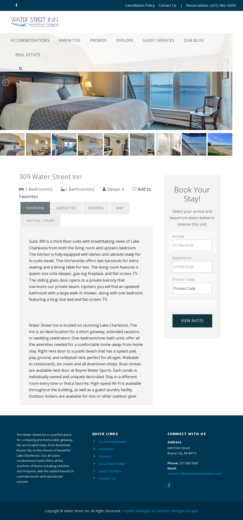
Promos (98, 40)
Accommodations (30, 40)
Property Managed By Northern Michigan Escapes (160, 511)
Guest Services (158, 40)
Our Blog (194, 40)
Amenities (69, 40)
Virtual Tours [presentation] (40, 220)
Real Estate (28, 54)
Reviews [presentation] (96, 208)
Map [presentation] (120, 208)
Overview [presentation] (35, 208)
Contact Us (168, 5)
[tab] (35, 208)
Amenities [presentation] (66, 208)
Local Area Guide (112, 463)
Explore (124, 40)
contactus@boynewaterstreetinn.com (195, 473)
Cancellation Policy (140, 5)
